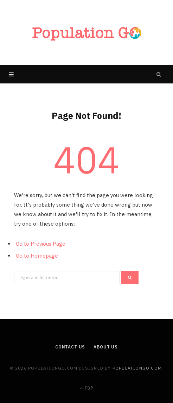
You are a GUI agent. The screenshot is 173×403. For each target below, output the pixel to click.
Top (86, 388)
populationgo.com (137, 368)
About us (106, 347)
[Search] (158, 74)
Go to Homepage (37, 255)
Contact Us (70, 347)
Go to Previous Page (40, 243)
